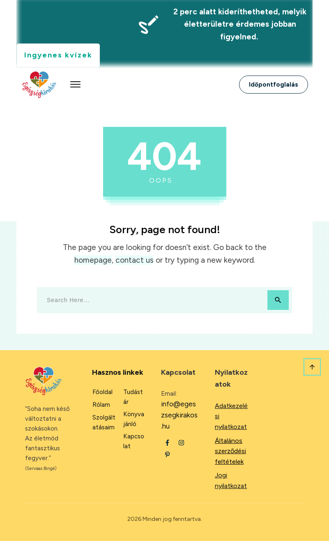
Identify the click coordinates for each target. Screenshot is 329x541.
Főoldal (102, 392)
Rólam (101, 404)
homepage (93, 260)
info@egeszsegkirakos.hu (179, 415)
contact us (134, 260)
